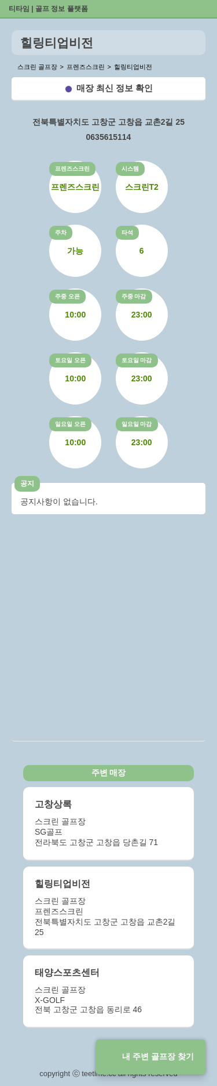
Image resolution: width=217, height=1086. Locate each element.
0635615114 (108, 137)
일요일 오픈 (70, 424)
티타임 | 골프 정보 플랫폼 (48, 9)
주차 (61, 232)
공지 (27, 483)
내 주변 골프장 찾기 (158, 1056)
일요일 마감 (137, 424)
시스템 (130, 168)
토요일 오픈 (70, 360)
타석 (127, 232)
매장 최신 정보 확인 (114, 88)
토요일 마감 (137, 360)
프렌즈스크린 (72, 168)
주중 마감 (134, 296)
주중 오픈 (67, 296)
